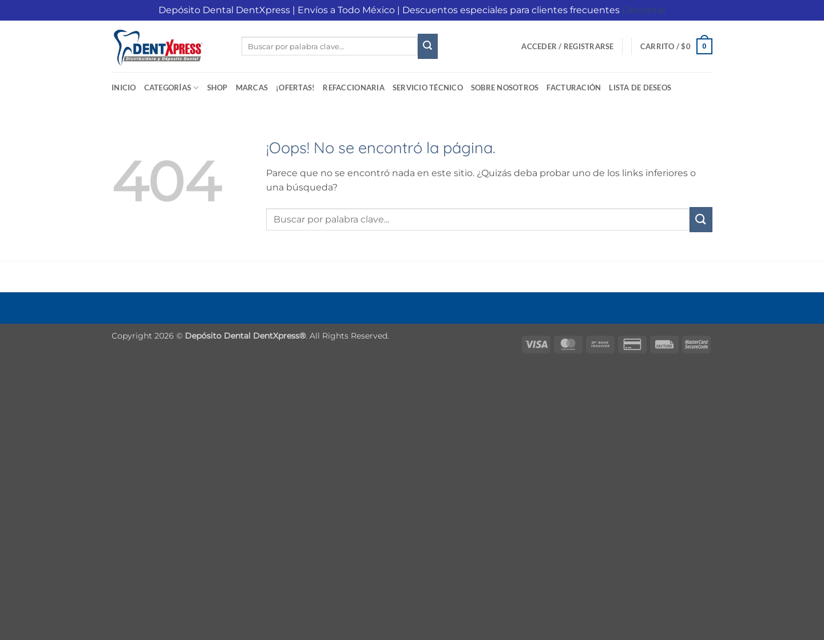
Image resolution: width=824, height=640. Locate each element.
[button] (567, 46)
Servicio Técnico (428, 87)
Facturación (573, 87)
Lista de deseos (640, 87)
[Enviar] (427, 46)
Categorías (171, 87)
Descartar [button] (644, 10)
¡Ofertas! (295, 87)
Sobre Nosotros (505, 87)
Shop (217, 87)
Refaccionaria (353, 87)
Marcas (252, 87)
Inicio (124, 87)
